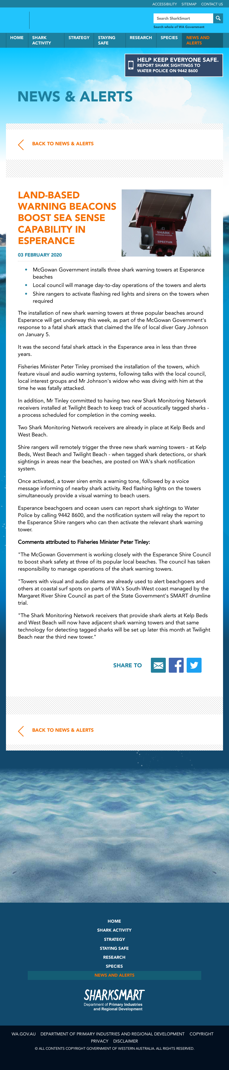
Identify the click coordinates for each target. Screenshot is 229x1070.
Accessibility (164, 4)
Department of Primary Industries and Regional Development (113, 1034)
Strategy (79, 37)
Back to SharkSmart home (59, 20)
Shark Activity (41, 40)
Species (169, 37)
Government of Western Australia (15, 20)
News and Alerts (198, 40)
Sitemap (189, 4)
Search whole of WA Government (179, 27)
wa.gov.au (24, 1034)
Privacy (99, 1041)
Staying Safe (106, 40)
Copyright (201, 1034)
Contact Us (212, 4)
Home (17, 37)
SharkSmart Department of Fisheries (114, 1000)
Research (141, 37)
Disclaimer (125, 1041)
